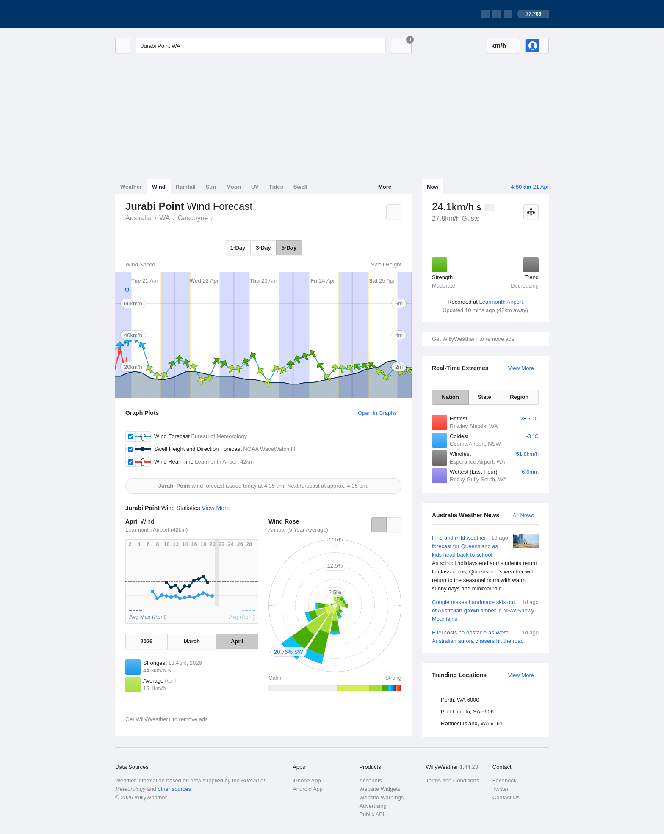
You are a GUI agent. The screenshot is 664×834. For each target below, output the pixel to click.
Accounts (370, 780)
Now (432, 187)
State (484, 397)
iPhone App (307, 780)
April (237, 641)
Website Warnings (381, 797)
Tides (276, 187)
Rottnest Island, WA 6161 (472, 723)
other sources (174, 789)
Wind (159, 187)
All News (523, 515)
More (384, 187)
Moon (233, 187)
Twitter (500, 789)
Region (519, 397)
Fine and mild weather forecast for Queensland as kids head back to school (485, 563)
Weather (131, 187)
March (192, 641)
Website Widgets (379, 789)
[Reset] (363, 45)
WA (164, 218)
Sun (211, 187)
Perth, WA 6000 (460, 700)
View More (521, 368)
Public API (371, 814)
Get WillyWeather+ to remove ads (473, 339)
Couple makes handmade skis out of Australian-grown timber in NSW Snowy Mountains (485, 610)
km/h (498, 45)
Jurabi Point (217, 217)
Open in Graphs (377, 413)
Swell (300, 187)
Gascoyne (192, 218)
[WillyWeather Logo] (155, 14)
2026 (146, 641)
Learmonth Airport (501, 302)
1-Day (237, 247)
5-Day (289, 247)
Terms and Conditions (452, 780)
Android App (308, 789)
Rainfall (186, 187)
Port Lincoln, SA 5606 (467, 711)
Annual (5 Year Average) (298, 530)
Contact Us (506, 797)
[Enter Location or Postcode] (261, 45)
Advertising (372, 806)
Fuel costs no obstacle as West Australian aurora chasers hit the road (485, 636)
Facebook (504, 780)
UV (255, 187)
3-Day (263, 247)
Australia (138, 218)
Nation (450, 397)
